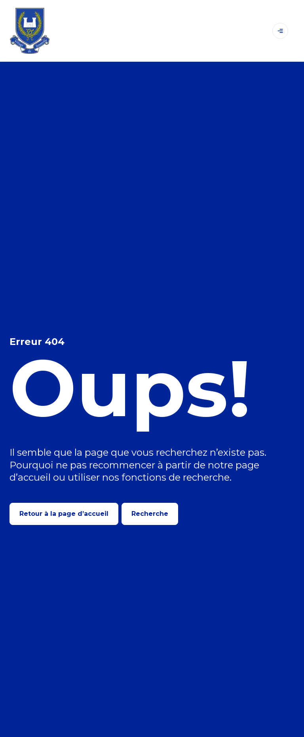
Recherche (149, 513)
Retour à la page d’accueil (63, 513)
